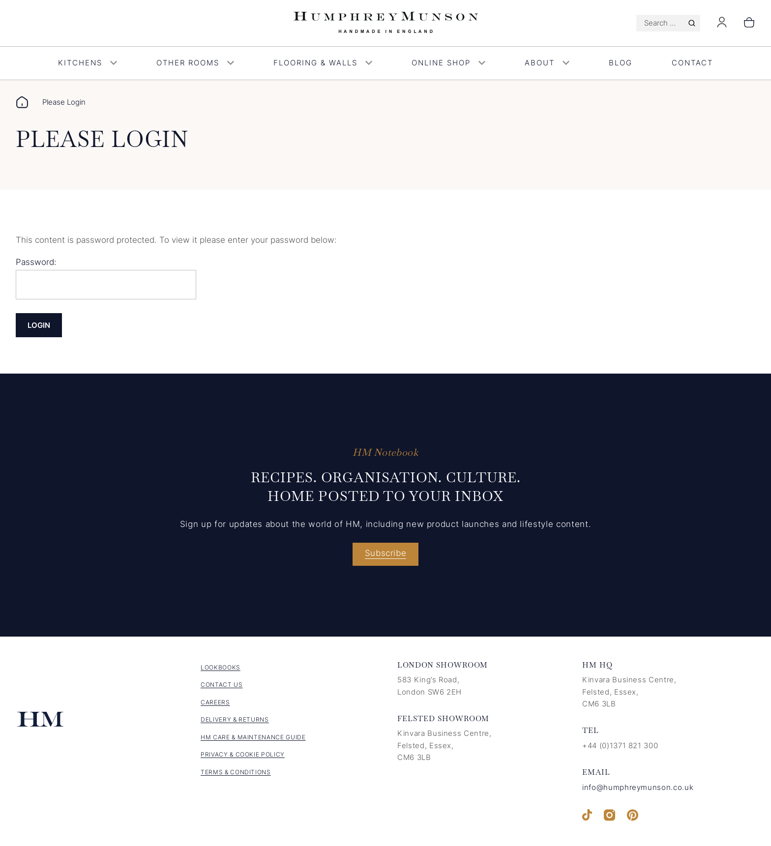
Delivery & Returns (235, 719)
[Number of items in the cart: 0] (749, 23)
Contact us (222, 684)
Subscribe (386, 553)
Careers (215, 702)
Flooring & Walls (322, 62)
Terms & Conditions (236, 772)
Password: (106, 278)
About (547, 62)
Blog (620, 62)
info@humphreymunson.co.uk (637, 787)
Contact (692, 62)
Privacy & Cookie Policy (243, 754)
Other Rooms (195, 62)
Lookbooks (220, 667)
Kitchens (87, 62)
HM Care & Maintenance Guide (253, 737)
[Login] (722, 25)
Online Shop (448, 62)
